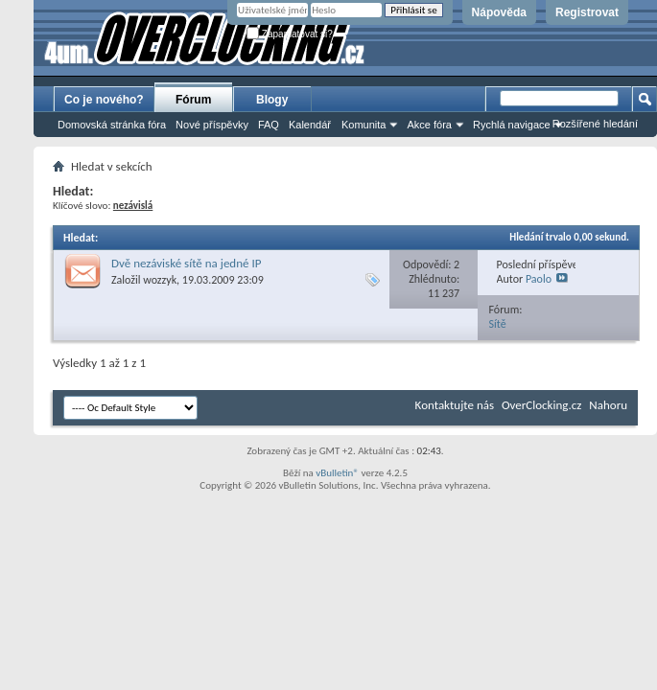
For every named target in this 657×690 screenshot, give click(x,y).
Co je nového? (104, 99)
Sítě (497, 324)
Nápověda (499, 12)
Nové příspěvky (212, 124)
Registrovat (587, 12)
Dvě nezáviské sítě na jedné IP (186, 263)
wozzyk (159, 280)
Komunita (363, 124)
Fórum (193, 99)
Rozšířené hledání (595, 123)
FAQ (268, 124)
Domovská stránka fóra (112, 124)
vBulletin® (337, 473)
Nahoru (608, 405)
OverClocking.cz (541, 405)
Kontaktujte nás (454, 405)
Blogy (272, 99)
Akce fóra (429, 124)
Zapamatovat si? (289, 34)
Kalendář (310, 124)
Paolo (538, 279)
